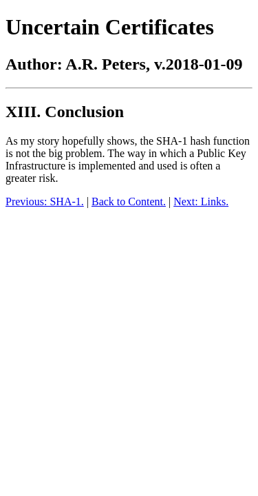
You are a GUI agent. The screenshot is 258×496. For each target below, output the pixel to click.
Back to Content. (129, 201)
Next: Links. (200, 201)
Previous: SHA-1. (45, 201)
